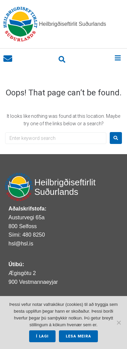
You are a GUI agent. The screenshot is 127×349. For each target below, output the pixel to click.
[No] (118, 322)
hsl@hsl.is (20, 243)
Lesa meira (78, 336)
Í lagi (42, 336)
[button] (118, 58)
